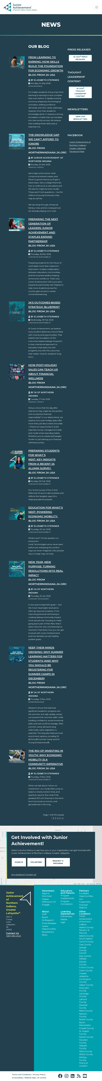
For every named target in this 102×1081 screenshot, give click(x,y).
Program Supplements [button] (67, 896)
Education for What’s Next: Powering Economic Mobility (45, 512)
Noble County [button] (86, 1019)
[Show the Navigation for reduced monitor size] (96, 7)
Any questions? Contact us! (23, 874)
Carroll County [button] (86, 941)
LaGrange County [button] (84, 995)
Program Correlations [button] (66, 902)
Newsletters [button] (48, 932)
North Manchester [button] (85, 1023)
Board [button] (45, 917)
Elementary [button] (66, 916)
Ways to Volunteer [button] (47, 894)
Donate (19, 862)
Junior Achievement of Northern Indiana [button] (85, 920)
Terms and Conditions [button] (21, 1074)
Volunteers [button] (48, 891)
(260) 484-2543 (13, 936)
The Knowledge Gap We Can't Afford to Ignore (43, 139)
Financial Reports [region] (83, 906)
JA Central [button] (41, 1078)
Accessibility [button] (17, 1078)
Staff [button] (44, 914)
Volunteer (36, 862)
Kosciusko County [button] (84, 989)
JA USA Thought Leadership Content (80, 92)
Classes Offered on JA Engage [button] (49, 902)
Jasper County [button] (86, 985)
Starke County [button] (86, 1037)
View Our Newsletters (80, 117)
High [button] (63, 922)
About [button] (45, 912)
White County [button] (86, 1054)
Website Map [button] (30, 1078)
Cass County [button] (85, 944)
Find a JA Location (83, 1064)
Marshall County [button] (83, 1006)
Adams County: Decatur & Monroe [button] (86, 930)
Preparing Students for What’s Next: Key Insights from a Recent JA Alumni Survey (43, 459)
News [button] (44, 935)
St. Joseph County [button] (84, 1032)
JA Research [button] (48, 920)
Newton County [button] (83, 1015)
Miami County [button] (85, 1011)
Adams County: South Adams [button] (86, 937)
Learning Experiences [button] (68, 913)
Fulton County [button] (86, 967)
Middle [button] (64, 919)
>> (62, 818)
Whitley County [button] (83, 1058)
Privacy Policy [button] (39, 1074)
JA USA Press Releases (80, 58)
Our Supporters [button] (84, 900)
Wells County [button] (85, 1051)
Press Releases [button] (49, 923)
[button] (61, 1076)
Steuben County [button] (83, 1041)
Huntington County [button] (85, 980)
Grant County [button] (85, 970)
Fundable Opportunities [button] (86, 894)
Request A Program (58, 862)
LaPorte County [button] (83, 1000)
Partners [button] (84, 891)
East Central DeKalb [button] (85, 957)
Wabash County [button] (83, 1047)
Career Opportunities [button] (49, 927)
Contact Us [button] (12, 933)
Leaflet (75, 884)
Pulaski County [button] (86, 1028)
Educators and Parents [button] (68, 892)
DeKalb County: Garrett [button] (83, 950)
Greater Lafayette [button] (83, 974)
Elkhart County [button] (82, 963)
